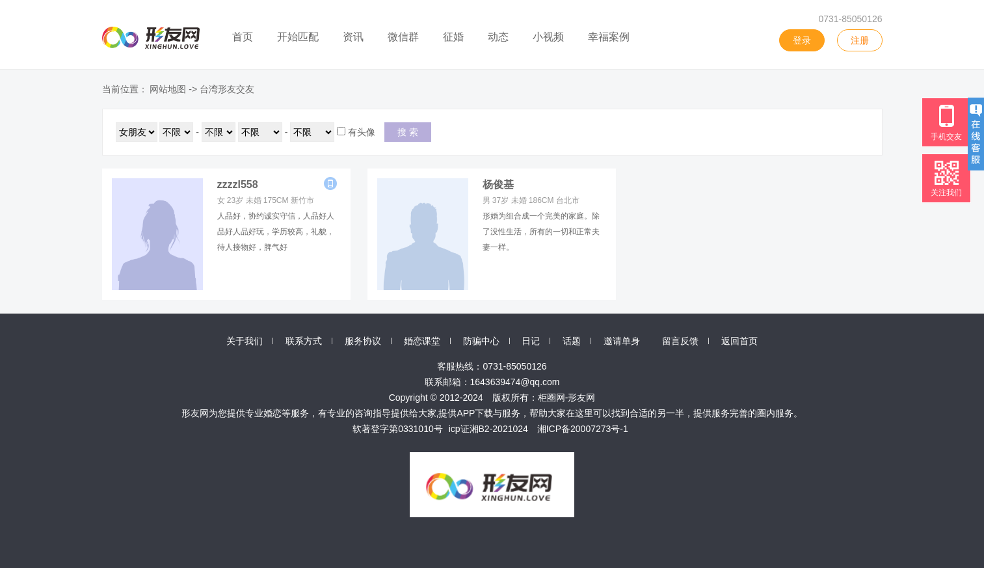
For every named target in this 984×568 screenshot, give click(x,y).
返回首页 (739, 341)
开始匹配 (298, 36)
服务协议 (363, 341)
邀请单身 (622, 341)
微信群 (403, 36)
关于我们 (244, 341)
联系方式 (304, 341)
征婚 (453, 36)
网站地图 (168, 89)
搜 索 (407, 132)
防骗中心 (481, 341)
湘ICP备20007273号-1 (582, 429)
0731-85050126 (850, 19)
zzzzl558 (237, 184)
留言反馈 (680, 341)
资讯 (353, 36)
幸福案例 (609, 36)
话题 (572, 341)
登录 (802, 40)
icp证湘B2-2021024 (488, 429)
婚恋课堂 (422, 341)
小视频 (548, 36)
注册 (860, 40)
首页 (242, 36)
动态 (498, 36)
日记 (531, 341)
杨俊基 (498, 184)
